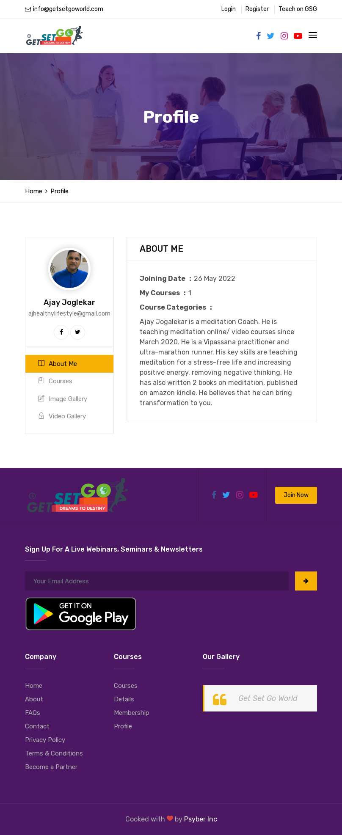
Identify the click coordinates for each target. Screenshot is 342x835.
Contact (37, 726)
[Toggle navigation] (313, 35)
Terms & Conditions (54, 753)
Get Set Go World (268, 698)
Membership (131, 713)
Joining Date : (167, 279)
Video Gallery (62, 416)
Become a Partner (51, 767)
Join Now (296, 495)
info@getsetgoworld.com (64, 9)
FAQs (32, 713)
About (34, 699)
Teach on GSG (298, 9)
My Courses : (164, 293)
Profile (123, 726)
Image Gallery (62, 399)
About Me (57, 364)
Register (257, 9)
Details (124, 699)
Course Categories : (177, 307)
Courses (55, 381)
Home (33, 191)
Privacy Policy (45, 740)
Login (228, 9)
